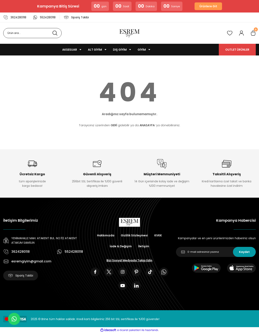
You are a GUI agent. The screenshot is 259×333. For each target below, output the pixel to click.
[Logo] (129, 33)
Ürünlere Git (208, 6)
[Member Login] (241, 33)
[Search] (32, 33)
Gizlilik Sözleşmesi (134, 235)
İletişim (143, 246)
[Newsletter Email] (216, 252)
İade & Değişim (121, 246)
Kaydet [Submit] (244, 252)
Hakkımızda (105, 235)
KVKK (158, 235)
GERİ (114, 125)
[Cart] (253, 33)
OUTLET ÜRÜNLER (237, 50)
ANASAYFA (147, 125)
